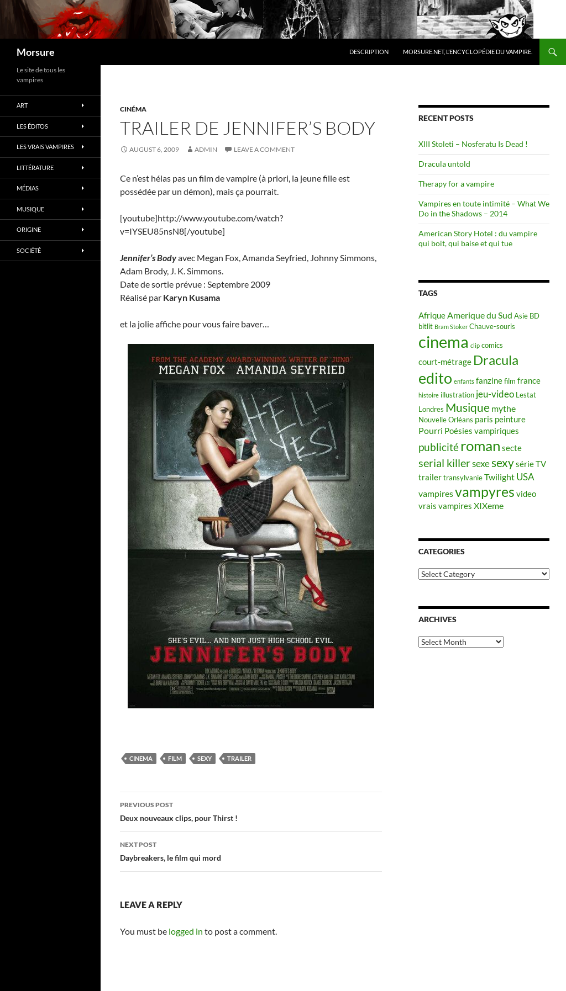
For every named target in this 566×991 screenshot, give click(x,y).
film (175, 758)
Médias (28, 188)
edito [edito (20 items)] (435, 378)
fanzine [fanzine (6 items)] (489, 380)
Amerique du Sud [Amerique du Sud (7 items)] (479, 315)
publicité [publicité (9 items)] (438, 447)
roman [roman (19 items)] (480, 445)
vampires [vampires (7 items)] (435, 493)
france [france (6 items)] (529, 380)
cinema (141, 758)
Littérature (35, 167)
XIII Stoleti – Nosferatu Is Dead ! (473, 144)
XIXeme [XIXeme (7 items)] (489, 505)
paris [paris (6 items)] (484, 419)
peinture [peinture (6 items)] (510, 419)
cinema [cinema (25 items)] (443, 341)
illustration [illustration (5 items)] (457, 394)
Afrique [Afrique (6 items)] (432, 315)
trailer (239, 758)
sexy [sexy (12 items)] (502, 462)
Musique (30, 209)
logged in (186, 931)
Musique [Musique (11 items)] (468, 407)
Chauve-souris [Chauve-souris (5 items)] (492, 326)
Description (369, 51)
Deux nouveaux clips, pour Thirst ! (251, 810)
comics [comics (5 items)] (492, 345)
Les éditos (32, 126)
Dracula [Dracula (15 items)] (495, 360)
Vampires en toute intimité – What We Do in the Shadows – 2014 (483, 208)
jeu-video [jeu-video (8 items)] (495, 394)
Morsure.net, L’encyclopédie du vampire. (467, 51)
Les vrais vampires (45, 146)
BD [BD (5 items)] (534, 315)
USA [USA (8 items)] (525, 477)
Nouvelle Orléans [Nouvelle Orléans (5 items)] (445, 419)
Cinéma (133, 109)
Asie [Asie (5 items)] (521, 315)
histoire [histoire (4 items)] (428, 395)
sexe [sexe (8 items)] (481, 463)
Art (22, 105)
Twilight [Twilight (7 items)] (499, 476)
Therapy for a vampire (456, 183)
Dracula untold (444, 163)
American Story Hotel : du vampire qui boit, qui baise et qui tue (477, 238)
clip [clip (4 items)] (475, 345)
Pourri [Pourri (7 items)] (430, 430)
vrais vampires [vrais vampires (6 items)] (445, 506)
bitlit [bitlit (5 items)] (425, 326)
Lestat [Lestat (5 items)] (526, 394)
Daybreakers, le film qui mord (251, 850)
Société (29, 250)
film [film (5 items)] (510, 381)
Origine (29, 229)
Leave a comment (264, 149)
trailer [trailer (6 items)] (430, 477)
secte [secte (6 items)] (512, 448)
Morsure (36, 52)
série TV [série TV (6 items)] (531, 464)
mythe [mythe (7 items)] (503, 408)
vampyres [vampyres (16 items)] (485, 492)
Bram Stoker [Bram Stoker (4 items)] (451, 326)
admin (206, 149)
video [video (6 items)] (526, 494)
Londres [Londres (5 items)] (431, 409)
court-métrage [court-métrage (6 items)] (444, 362)
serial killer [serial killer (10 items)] (444, 463)
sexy (204, 758)
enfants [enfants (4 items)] (464, 381)
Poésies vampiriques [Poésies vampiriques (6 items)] (481, 431)
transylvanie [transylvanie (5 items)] (463, 477)
